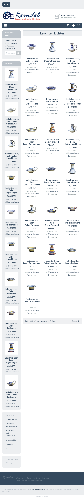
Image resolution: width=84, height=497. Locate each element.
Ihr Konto (36, 478)
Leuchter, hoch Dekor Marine (72, 181)
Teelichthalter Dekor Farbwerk (72, 221)
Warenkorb (20, 478)
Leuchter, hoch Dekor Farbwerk (52, 140)
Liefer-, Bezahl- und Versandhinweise (29, 480)
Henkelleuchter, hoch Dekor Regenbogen (72, 101)
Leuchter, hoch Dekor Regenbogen (52, 262)
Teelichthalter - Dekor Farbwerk (11, 325)
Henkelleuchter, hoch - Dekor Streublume (12, 155)
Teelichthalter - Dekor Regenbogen (11, 190)
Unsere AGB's (11, 440)
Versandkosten (33, 70)
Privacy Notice (11, 419)
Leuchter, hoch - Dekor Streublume (11, 86)
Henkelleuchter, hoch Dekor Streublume (73, 141)
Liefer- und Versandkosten (11, 424)
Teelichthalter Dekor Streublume (32, 300)
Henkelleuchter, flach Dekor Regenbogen (31, 141)
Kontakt (9, 449)
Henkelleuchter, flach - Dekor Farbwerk (12, 394)
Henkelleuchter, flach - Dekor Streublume (12, 121)
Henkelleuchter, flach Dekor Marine (32, 101)
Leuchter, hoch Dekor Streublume (52, 59)
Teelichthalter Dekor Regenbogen (31, 262)
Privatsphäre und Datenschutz (10, 433)
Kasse (29, 478)
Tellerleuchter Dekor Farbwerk (72, 262)
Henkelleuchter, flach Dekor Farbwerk (52, 222)
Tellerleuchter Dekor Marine (52, 100)
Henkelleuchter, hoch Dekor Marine (73, 60)
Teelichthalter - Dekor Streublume (11, 256)
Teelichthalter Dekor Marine (31, 59)
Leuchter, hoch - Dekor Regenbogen (11, 360)
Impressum (10, 444)
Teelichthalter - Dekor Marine (11, 223)
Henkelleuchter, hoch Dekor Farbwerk (32, 222)
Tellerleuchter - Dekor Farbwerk (11, 291)
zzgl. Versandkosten (38, 489)
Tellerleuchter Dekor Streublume (52, 181)
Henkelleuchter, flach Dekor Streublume (32, 182)
